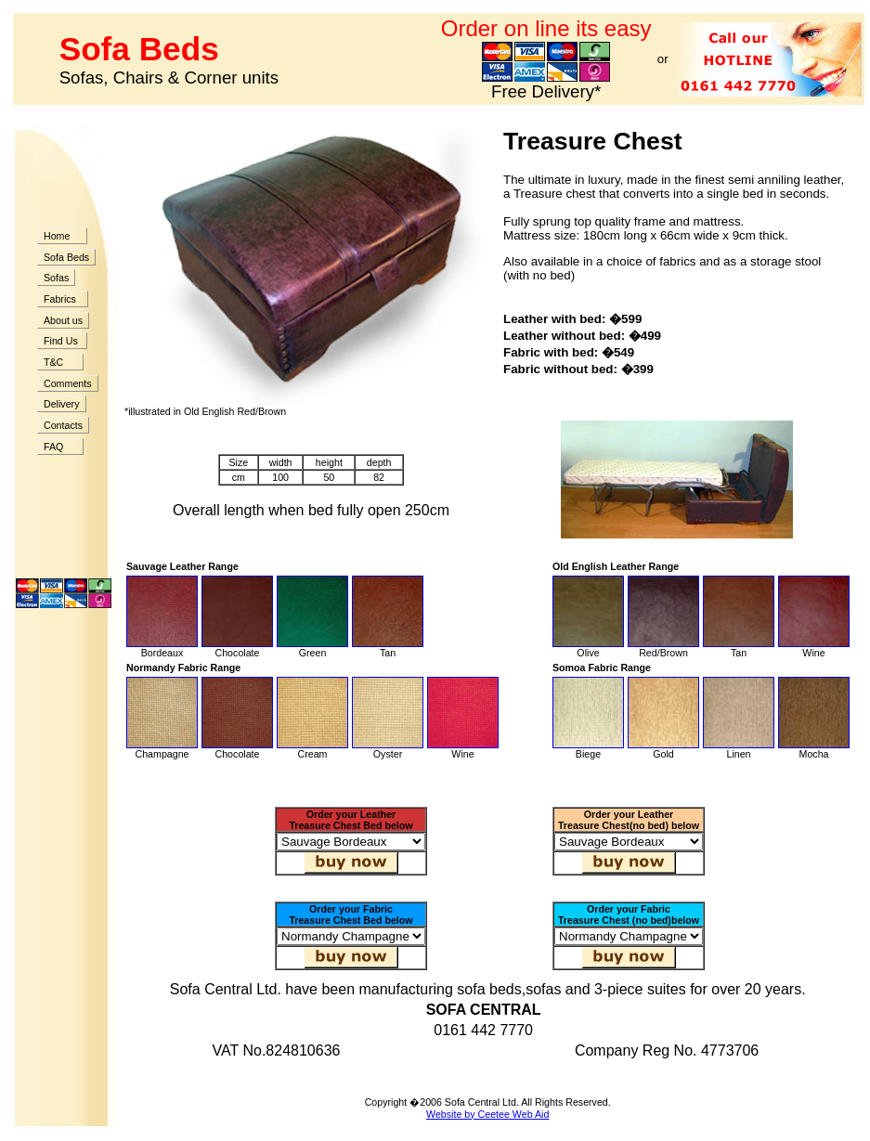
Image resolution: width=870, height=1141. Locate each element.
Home (62, 235)
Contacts (63, 425)
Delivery (62, 403)
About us (63, 320)
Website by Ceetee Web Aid (487, 1114)
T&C (60, 362)
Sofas (56, 277)
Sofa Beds (66, 257)
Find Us (62, 340)
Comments (68, 383)
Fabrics (63, 299)
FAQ (60, 446)
